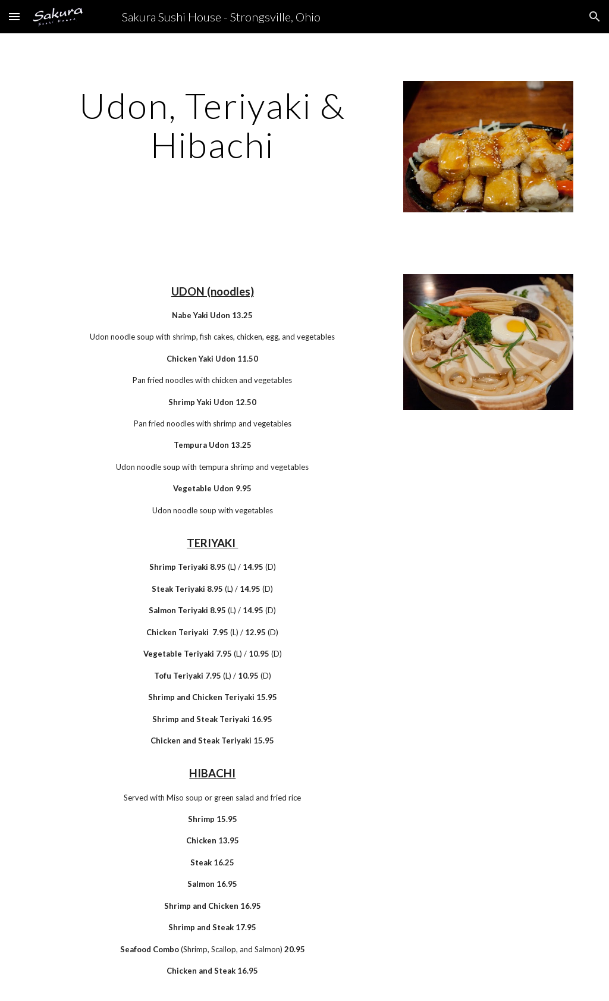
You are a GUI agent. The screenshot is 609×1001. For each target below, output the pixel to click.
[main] (213, 125)
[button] (14, 16)
